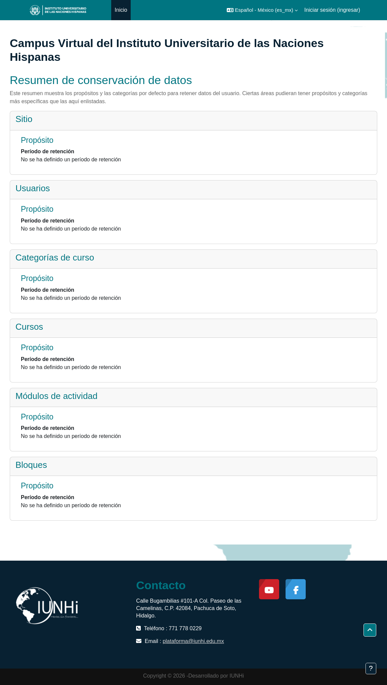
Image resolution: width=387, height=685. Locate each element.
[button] (262, 10)
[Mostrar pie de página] (371, 668)
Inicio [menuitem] (121, 10)
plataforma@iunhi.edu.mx (193, 641)
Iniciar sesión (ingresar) (332, 10)
